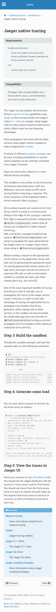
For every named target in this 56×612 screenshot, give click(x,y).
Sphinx (18, 604)
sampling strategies (36, 154)
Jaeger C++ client (15, 541)
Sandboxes (34, 15)
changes (29, 146)
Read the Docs (11, 606)
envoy (30, 4)
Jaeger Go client (14, 552)
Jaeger (7, 118)
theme (33, 604)
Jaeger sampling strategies (20, 563)
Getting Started (17, 15)
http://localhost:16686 (39, 477)
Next (46, 583)
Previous (12, 583)
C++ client (16, 121)
